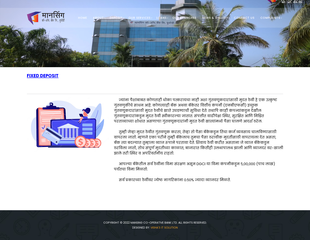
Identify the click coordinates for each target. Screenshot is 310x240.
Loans (161, 18)
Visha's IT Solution (164, 228)
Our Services (139, 18)
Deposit (116, 18)
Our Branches (184, 18)
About (98, 18)
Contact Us (244, 18)
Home (82, 18)
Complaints (270, 18)
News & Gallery (215, 18)
